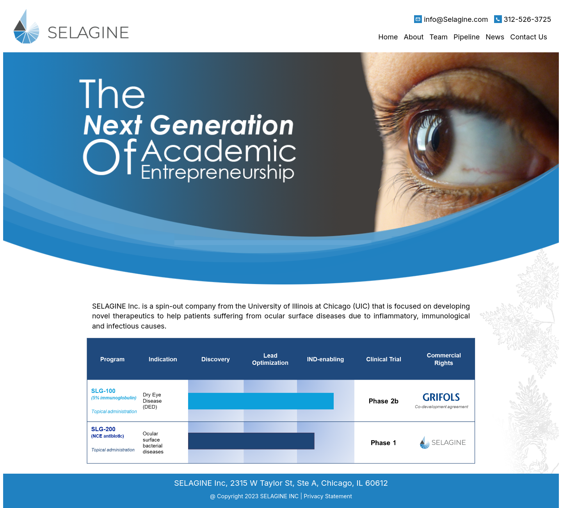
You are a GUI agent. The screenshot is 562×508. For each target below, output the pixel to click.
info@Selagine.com (456, 19)
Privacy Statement (328, 496)
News (495, 37)
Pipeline (467, 37)
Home (388, 37)
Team (438, 37)
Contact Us (528, 37)
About (414, 37)
